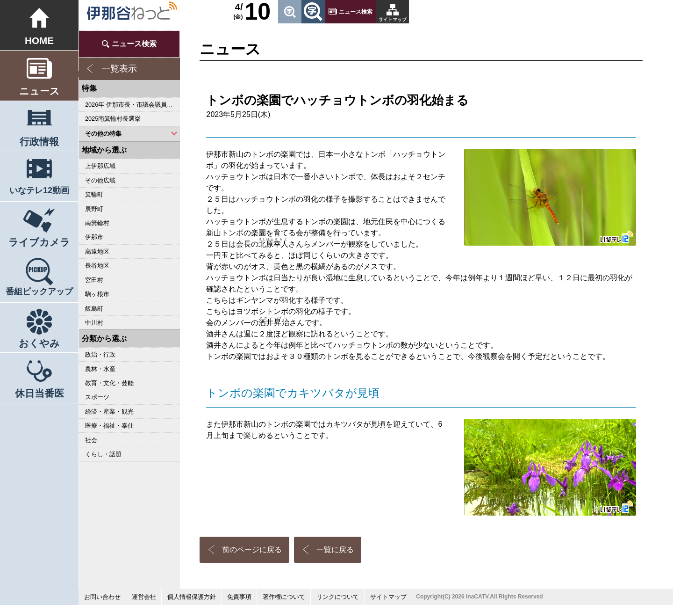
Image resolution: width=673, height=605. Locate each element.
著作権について (284, 596)
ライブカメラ (39, 242)
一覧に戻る (335, 550)
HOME (39, 40)
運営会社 (144, 596)
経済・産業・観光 (109, 411)
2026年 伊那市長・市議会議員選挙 (132, 104)
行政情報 (39, 141)
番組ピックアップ (39, 291)
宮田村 (94, 280)
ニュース (39, 91)
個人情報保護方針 (191, 596)
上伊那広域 (100, 165)
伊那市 (94, 237)
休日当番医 (39, 393)
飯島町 (94, 308)
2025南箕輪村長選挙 (113, 118)
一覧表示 (119, 68)
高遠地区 (97, 251)
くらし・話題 (103, 454)
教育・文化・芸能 (109, 382)
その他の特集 (103, 133)
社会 (91, 440)
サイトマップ (393, 19)
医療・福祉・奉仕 (109, 425)
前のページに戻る (252, 550)
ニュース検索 (355, 11)
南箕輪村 (97, 222)
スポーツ (97, 397)
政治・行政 (100, 354)
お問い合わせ (102, 596)
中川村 (94, 322)
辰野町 (94, 208)
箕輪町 (94, 194)
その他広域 (100, 180)
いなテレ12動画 (39, 190)
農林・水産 (100, 368)
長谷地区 (97, 265)
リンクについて (337, 596)
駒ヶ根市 (97, 294)
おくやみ (39, 343)
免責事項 (239, 596)
